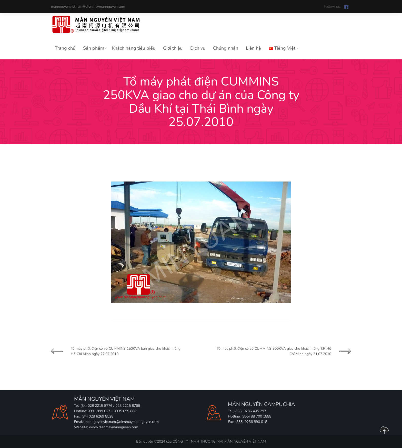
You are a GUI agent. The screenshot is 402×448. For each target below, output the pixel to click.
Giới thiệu (173, 48)
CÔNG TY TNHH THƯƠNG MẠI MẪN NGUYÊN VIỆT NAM (219, 441)
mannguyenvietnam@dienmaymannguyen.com (88, 6)
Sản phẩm (93, 48)
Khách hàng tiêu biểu (133, 48)
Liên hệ (253, 48)
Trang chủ (65, 48)
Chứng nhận (225, 48)
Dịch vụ (197, 48)
